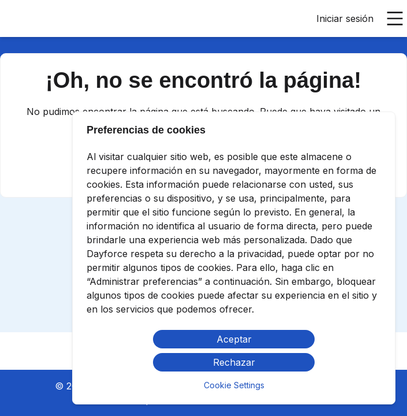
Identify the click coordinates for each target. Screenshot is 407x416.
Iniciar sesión (345, 18)
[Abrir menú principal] (395, 18)
